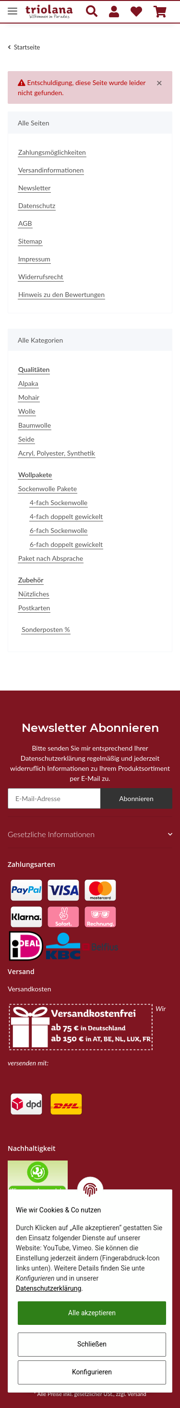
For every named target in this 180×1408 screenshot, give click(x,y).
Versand (136, 1394)
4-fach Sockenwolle (58, 502)
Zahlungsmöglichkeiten (52, 152)
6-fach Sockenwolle (58, 530)
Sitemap (30, 241)
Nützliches (33, 594)
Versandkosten (29, 989)
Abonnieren (136, 798)
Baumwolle (34, 425)
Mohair (28, 397)
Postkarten (34, 608)
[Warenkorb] (160, 11)
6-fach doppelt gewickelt (66, 544)
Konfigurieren (92, 1372)
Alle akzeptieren (92, 1313)
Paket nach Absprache (50, 558)
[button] (91, 11)
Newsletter (34, 188)
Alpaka (28, 383)
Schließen (92, 1344)
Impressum (34, 259)
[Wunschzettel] (136, 11)
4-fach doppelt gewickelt (66, 516)
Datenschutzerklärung (48, 1288)
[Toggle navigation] (12, 7)
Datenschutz (36, 205)
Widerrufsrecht (40, 276)
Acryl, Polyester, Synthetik (56, 453)
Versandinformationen (51, 170)
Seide (26, 439)
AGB (25, 223)
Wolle (27, 411)
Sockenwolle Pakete (47, 488)
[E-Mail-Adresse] (54, 798)
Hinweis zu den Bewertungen (61, 294)
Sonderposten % (46, 629)
